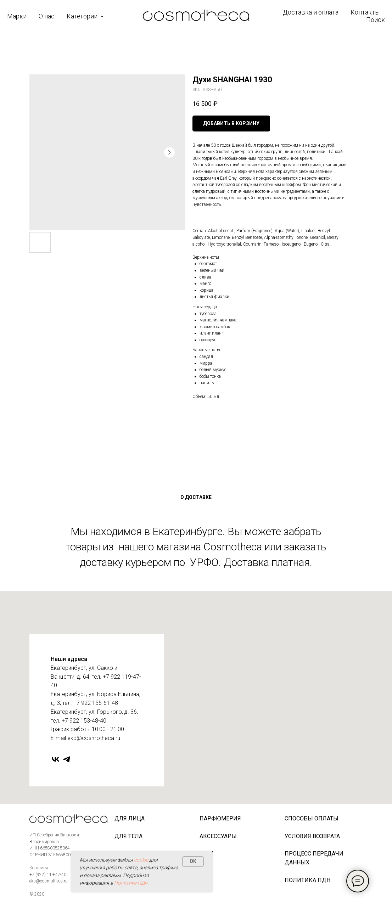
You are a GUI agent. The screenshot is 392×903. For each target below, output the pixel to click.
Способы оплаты (311, 818)
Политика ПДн (307, 880)
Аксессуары (218, 836)
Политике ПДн (130, 883)
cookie (141, 860)
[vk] (55, 759)
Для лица (129, 818)
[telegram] (66, 759)
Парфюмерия (220, 818)
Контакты (365, 12)
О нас (47, 16)
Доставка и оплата (310, 12)
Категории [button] (83, 16)
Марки (17, 16)
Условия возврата (312, 836)
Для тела (128, 836)
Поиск (375, 19)
